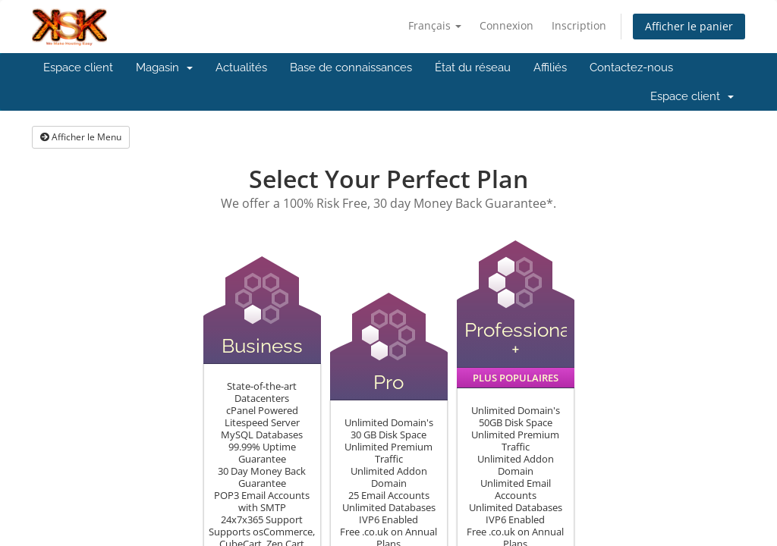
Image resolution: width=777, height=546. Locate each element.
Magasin (164, 67)
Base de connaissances (351, 67)
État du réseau (473, 67)
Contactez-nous (631, 67)
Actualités (241, 67)
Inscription (579, 25)
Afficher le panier (689, 26)
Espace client (78, 67)
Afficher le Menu (80, 136)
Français (434, 25)
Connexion (506, 25)
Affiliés (550, 67)
